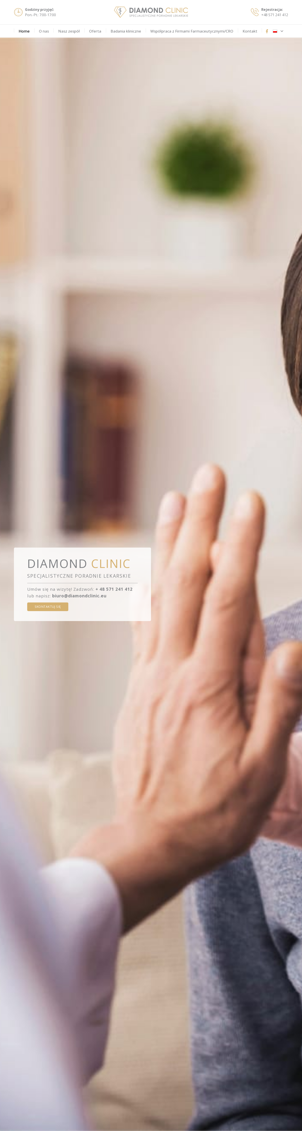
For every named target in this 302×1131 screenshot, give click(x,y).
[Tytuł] (267, 31)
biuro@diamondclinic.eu (79, 596)
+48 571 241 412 (274, 14)
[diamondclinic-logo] (151, 12)
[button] (278, 31)
